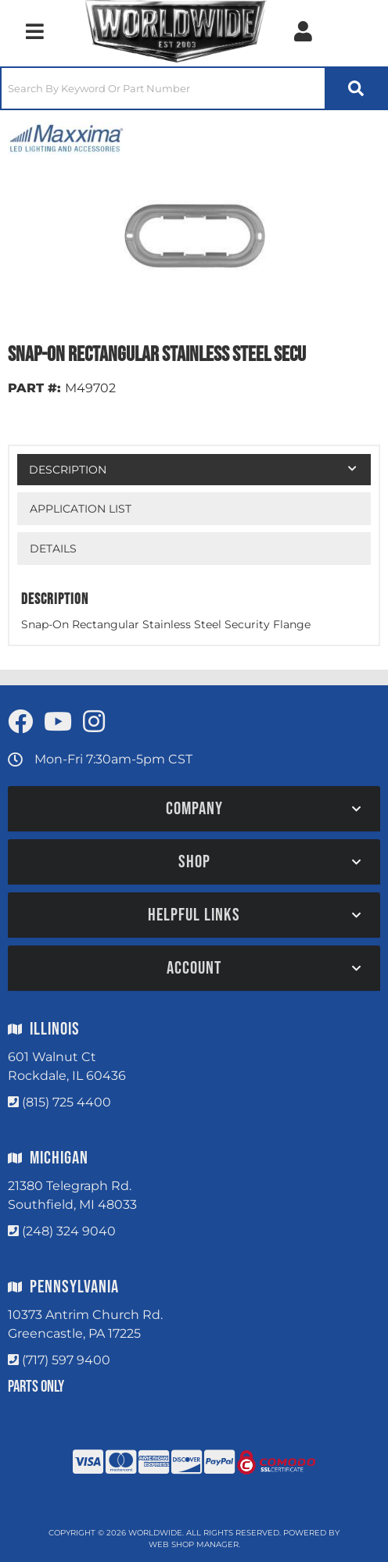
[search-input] (163, 88)
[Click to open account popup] (303, 31)
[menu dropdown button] (34, 31)
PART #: (34, 388)
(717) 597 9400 (66, 1360)
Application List (80, 509)
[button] (194, 88)
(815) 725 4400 (66, 1102)
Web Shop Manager (194, 1544)
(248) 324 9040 (69, 1231)
